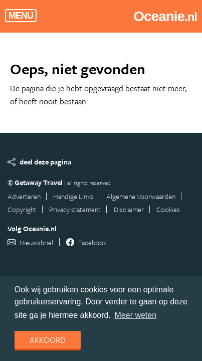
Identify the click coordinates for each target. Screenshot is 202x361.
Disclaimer (129, 209)
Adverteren (24, 196)
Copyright (22, 209)
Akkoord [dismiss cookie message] (48, 340)
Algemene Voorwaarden (140, 196)
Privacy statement (75, 209)
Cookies (168, 209)
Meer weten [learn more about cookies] (136, 315)
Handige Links (73, 196)
